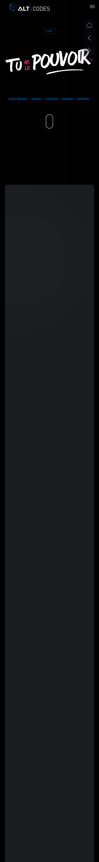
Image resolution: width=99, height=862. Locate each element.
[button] (92, 6)
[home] (26, 7)
